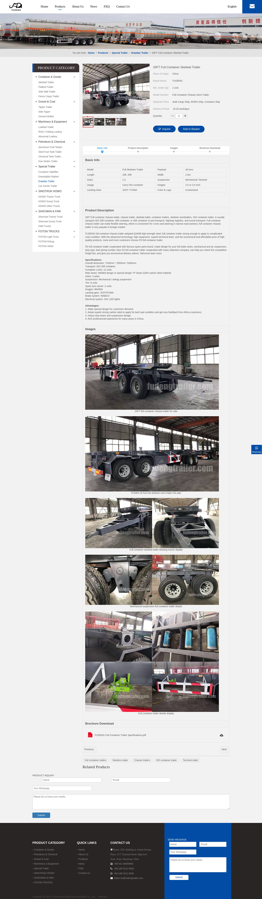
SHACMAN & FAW (49, 211)
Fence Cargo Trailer (48, 96)
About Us (78, 6)
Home (44, 6)
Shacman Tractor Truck (50, 216)
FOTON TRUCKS (48, 231)
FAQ (107, 6)
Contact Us (123, 6)
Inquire (164, 129)
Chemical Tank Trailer (49, 156)
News (93, 6)
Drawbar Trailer (46, 181)
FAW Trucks (44, 226)
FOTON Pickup (46, 241)
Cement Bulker (46, 116)
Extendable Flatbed (48, 176)
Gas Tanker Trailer (47, 161)
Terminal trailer (190, 760)
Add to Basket (191, 129)
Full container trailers (95, 760)
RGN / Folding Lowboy (50, 131)
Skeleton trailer (120, 760)
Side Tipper (44, 111)
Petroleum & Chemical (51, 141)
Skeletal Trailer (46, 82)
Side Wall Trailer (46, 91)
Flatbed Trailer (45, 87)
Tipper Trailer (45, 107)
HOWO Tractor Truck (49, 196)
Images (174, 148)
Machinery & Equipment (52, 121)
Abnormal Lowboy (47, 136)
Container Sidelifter (48, 172)
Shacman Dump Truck (50, 221)
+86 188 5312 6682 (124, 868)
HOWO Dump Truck (48, 201)
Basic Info (102, 148)
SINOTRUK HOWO (50, 191)
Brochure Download (210, 148)
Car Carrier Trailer (47, 186)
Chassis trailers (142, 760)
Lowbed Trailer (46, 127)
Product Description (138, 148)
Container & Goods (49, 76)
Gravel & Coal (46, 101)
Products (60, 6)
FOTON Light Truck (48, 236)
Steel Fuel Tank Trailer (50, 152)
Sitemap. (102, 896)
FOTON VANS (45, 246)
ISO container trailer (166, 760)
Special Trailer (46, 166)
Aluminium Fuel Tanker (50, 147)
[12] (131, 24)
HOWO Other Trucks (49, 206)
